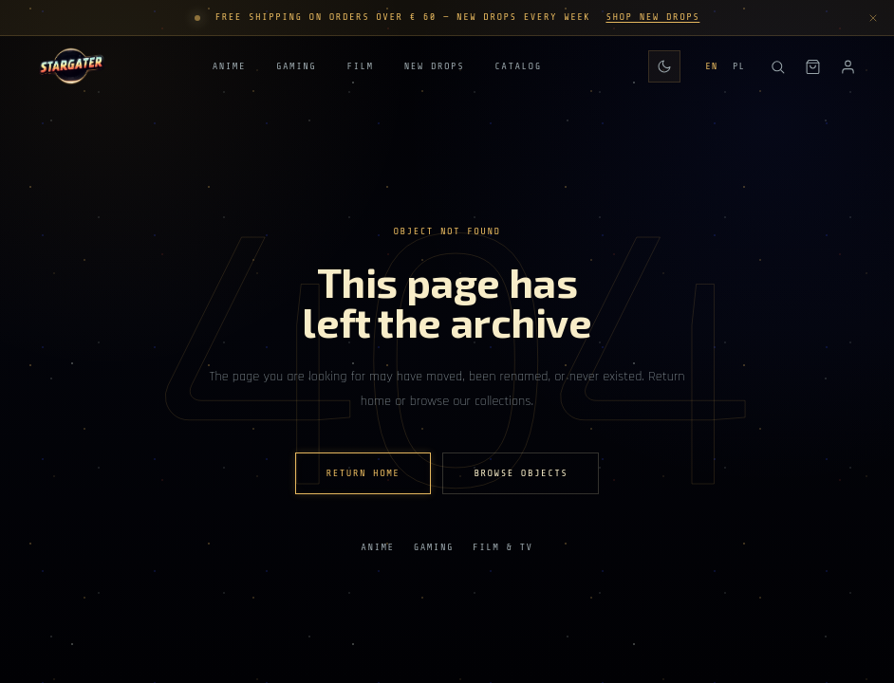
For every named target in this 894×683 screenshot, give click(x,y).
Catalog (517, 68)
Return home (363, 473)
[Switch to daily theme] (664, 66)
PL (739, 66)
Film (359, 68)
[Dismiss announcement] (873, 18)
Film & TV (503, 547)
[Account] (848, 67)
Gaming (296, 68)
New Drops (434, 68)
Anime (229, 68)
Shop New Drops (652, 17)
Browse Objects (521, 473)
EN (711, 66)
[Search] (778, 67)
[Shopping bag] (813, 67)
